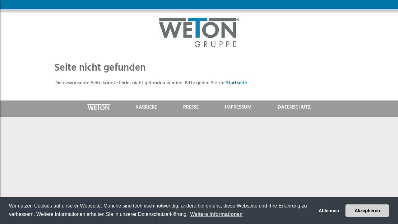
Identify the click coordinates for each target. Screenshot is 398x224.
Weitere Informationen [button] (216, 214)
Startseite (236, 83)
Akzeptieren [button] (367, 210)
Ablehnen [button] (329, 210)
